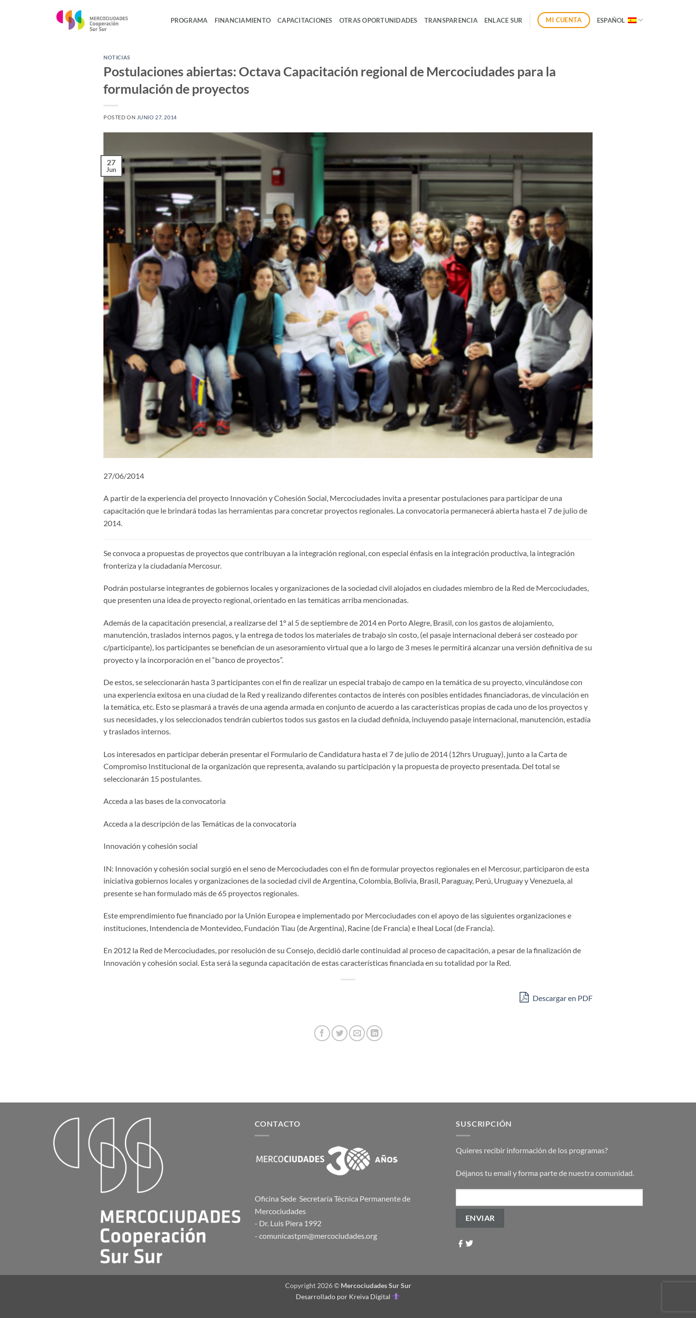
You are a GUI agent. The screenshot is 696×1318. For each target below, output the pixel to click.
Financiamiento (243, 20)
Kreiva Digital (374, 1296)
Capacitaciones (305, 20)
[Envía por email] (357, 1033)
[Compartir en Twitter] (340, 1033)
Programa (189, 20)
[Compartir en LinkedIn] (374, 1033)
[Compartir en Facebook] (322, 1033)
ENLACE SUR (503, 20)
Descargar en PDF (556, 996)
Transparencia (451, 20)
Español (620, 20)
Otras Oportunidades (378, 20)
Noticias (116, 57)
